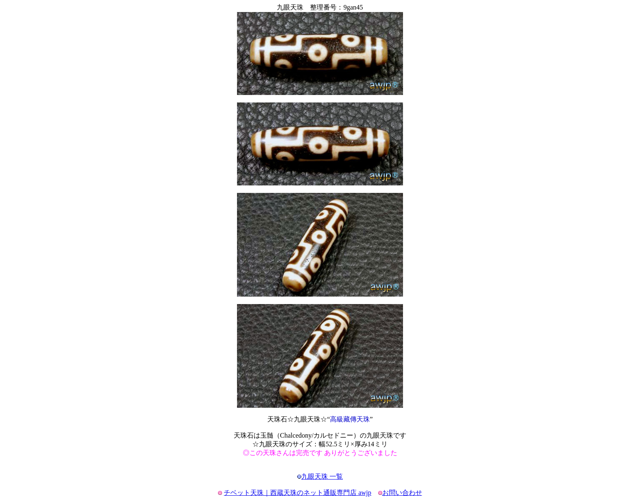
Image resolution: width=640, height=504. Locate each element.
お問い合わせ (402, 492)
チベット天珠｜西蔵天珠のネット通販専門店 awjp (297, 492)
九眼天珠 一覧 (322, 476)
